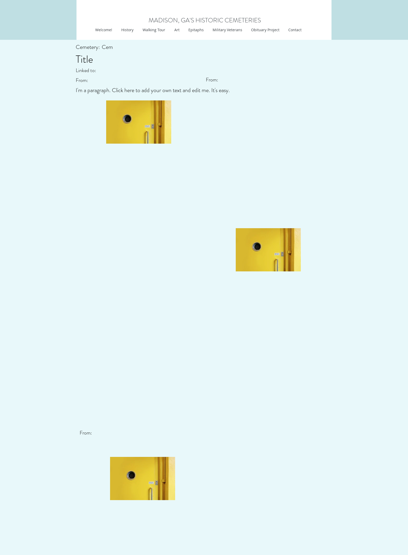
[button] (176, 30)
